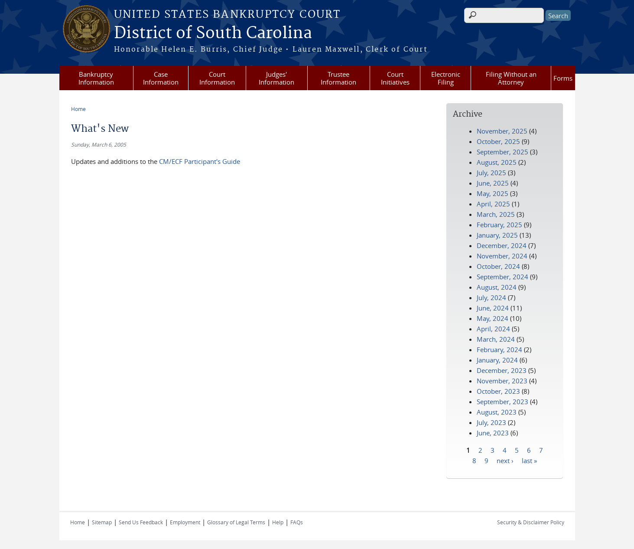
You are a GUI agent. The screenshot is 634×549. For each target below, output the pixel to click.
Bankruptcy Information (96, 78)
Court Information (217, 78)
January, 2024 (497, 360)
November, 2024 (502, 256)
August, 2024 (497, 287)
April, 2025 (493, 203)
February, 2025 (499, 224)
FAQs (296, 522)
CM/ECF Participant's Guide (199, 161)
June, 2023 (493, 432)
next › (505, 460)
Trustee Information (338, 78)
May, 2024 (492, 318)
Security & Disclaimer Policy (530, 522)
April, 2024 (493, 328)
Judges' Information (276, 78)
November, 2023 (502, 380)
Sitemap (102, 522)
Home (78, 108)
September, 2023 (502, 401)
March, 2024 (496, 339)
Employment (185, 522)
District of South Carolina (213, 33)
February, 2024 (499, 349)
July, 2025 (491, 172)
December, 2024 (502, 245)
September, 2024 (502, 276)
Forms (562, 78)
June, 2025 (493, 183)
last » (529, 460)
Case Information (161, 78)
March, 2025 (496, 214)
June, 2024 (493, 308)
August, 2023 (497, 412)
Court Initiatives (395, 78)
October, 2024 (498, 266)
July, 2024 (491, 297)
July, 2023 (491, 422)
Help (277, 522)
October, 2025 (498, 141)
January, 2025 (497, 235)
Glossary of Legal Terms (236, 522)
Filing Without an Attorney (511, 78)
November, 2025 (502, 131)
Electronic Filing (445, 78)
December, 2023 (502, 370)
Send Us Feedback (141, 522)
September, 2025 (502, 151)
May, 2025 (492, 193)
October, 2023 (498, 391)
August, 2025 (497, 162)
